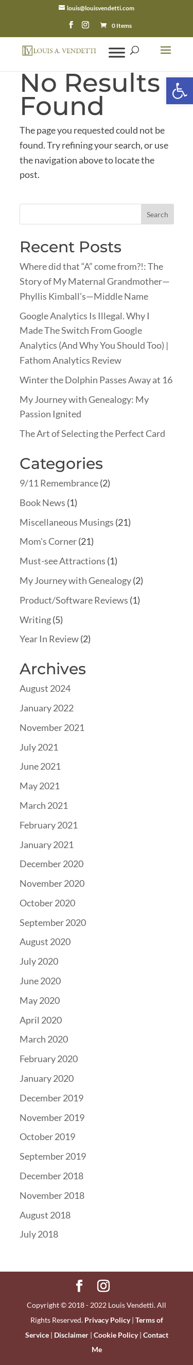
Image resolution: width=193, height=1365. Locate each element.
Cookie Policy (116, 1334)
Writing (35, 619)
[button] (179, 90)
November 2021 (52, 727)
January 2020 (47, 1078)
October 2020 (47, 902)
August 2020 (45, 941)
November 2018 (52, 1195)
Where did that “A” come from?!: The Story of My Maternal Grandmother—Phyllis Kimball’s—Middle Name (95, 281)
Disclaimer (71, 1334)
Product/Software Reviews (74, 600)
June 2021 (40, 766)
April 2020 (41, 1020)
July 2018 (39, 1234)
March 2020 (44, 1039)
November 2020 (52, 883)
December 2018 (51, 1175)
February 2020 (49, 1058)
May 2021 (40, 785)
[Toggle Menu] (117, 52)
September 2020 (53, 922)
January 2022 (47, 707)
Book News (42, 502)
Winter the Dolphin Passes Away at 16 (96, 379)
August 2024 (45, 688)
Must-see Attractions (63, 560)
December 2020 (51, 863)
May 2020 (40, 1000)
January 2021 (47, 844)
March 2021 (44, 805)
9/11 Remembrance (59, 483)
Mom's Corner (48, 541)
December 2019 (51, 1097)
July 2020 (39, 961)
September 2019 (53, 1156)
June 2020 (40, 980)
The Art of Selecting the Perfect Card (92, 433)
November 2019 (52, 1117)
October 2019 (47, 1136)
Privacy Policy (107, 1319)
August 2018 (45, 1215)
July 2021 (39, 747)
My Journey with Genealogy (75, 580)
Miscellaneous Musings (67, 522)
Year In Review (49, 638)
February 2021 (49, 825)
